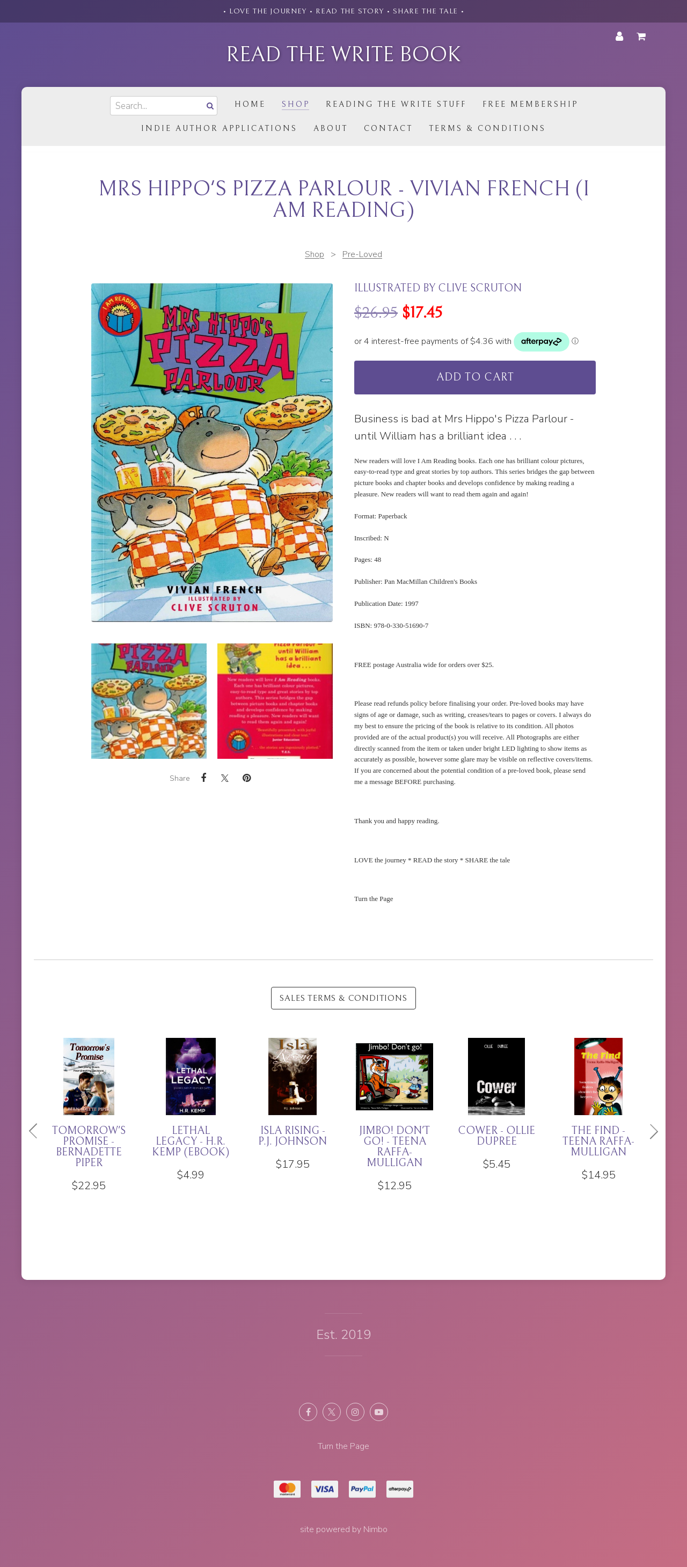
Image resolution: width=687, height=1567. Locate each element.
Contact (388, 128)
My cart (643, 36)
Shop (296, 104)
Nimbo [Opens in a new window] (375, 1529)
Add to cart (475, 377)
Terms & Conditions (487, 128)
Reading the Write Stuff (396, 104)
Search (209, 105)
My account (619, 36)
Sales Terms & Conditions (343, 998)
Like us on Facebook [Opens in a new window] (308, 1412)
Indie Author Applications (219, 128)
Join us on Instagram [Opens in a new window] (355, 1412)
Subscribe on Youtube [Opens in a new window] (379, 1412)
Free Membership (530, 104)
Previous (37, 1131)
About (330, 128)
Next (649, 1131)
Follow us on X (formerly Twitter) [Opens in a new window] (332, 1412)
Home (250, 104)
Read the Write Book (343, 54)
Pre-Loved (362, 254)
